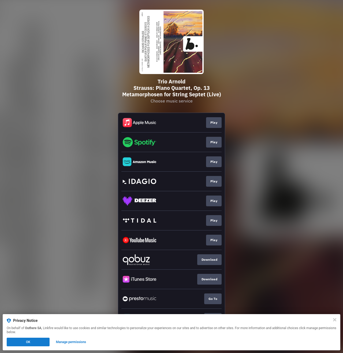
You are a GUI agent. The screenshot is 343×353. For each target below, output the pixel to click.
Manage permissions (71, 342)
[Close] (334, 319)
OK (28, 342)
